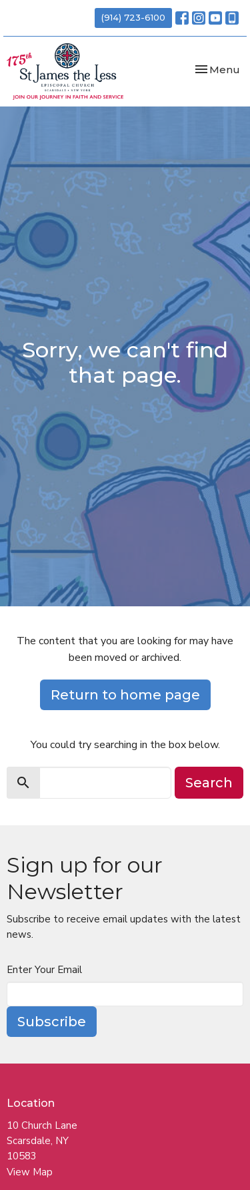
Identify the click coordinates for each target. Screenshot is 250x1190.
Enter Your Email (44, 969)
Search (209, 783)
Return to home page (125, 695)
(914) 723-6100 (133, 17)
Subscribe (51, 1022)
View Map (30, 1172)
